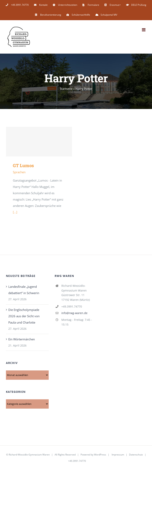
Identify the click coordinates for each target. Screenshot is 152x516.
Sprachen (19, 172)
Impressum (118, 454)
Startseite (66, 89)
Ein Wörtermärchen (21, 339)
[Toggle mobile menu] (144, 30)
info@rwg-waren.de (74, 313)
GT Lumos (23, 165)
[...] (15, 212)
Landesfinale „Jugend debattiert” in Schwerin (23, 290)
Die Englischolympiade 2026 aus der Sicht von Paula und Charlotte (24, 316)
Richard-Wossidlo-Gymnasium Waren (29, 454)
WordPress (100, 454)
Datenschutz (136, 454)
